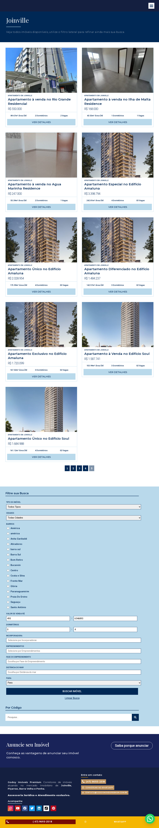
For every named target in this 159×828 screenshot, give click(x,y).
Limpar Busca (72, 698)
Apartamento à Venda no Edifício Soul (117, 354)
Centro (14, 570)
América (15, 528)
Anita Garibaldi (19, 539)
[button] (151, 6)
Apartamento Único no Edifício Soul (38, 438)
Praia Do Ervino (19, 597)
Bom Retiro (17, 560)
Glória (14, 586)
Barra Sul (16, 554)
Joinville (28, 96)
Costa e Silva (18, 576)
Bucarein (16, 565)
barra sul (15, 549)
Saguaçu (15, 602)
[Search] (135, 717)
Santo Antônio (18, 607)
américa (15, 533)
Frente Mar (17, 581)
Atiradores (16, 544)
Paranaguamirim (20, 591)
